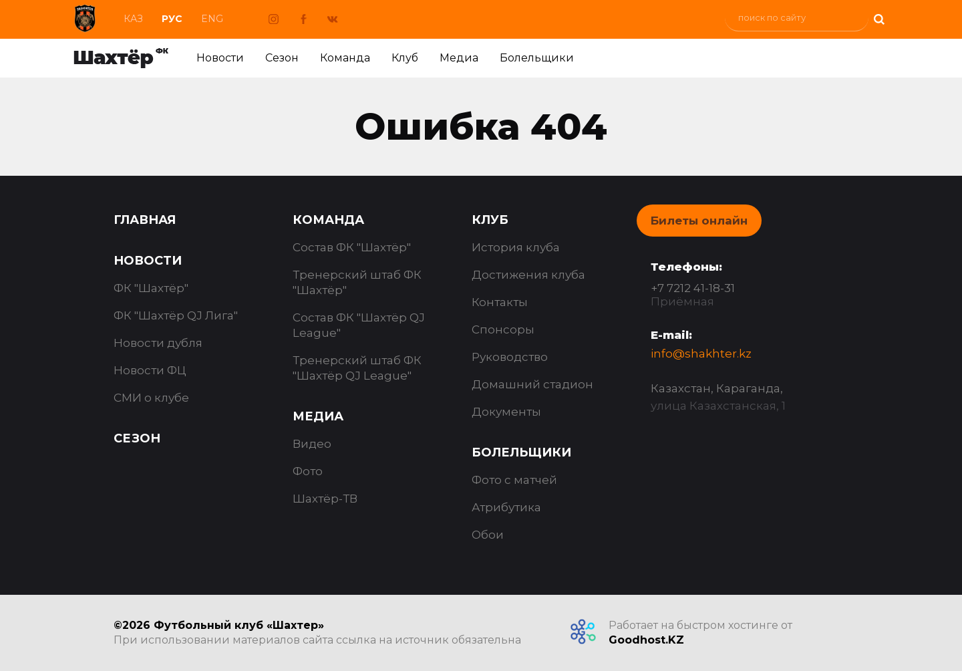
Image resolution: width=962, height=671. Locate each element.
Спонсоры (503, 329)
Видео (312, 443)
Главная (145, 220)
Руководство (510, 357)
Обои (488, 534)
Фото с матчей (514, 480)
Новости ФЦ (150, 370)
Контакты (500, 302)
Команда (345, 57)
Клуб (404, 57)
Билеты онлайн (699, 220)
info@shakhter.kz (701, 353)
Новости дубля (158, 343)
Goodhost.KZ (646, 640)
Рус (172, 19)
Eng (212, 19)
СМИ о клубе (151, 397)
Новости (220, 57)
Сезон (282, 57)
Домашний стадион (532, 384)
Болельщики (537, 57)
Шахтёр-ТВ (325, 498)
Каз (133, 19)
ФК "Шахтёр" (151, 288)
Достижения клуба (528, 274)
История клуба (516, 247)
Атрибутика (506, 507)
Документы (506, 411)
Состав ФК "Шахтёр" (352, 247)
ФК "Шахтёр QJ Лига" (176, 315)
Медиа (459, 57)
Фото (308, 471)
